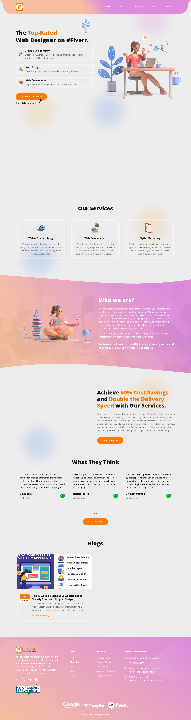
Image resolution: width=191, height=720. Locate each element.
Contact (167, 6)
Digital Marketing (105, 675)
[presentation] (94, 513)
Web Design (102, 666)
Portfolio (139, 6)
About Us (122, 6)
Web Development (105, 671)
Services (106, 6)
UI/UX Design (103, 657)
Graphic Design (104, 662)
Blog (154, 6)
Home (92, 6)
